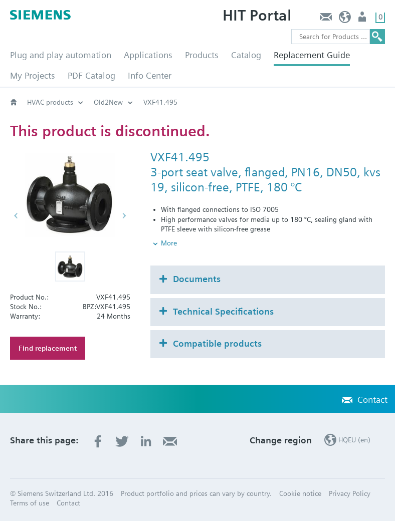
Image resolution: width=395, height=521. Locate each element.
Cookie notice (300, 493)
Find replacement (48, 348)
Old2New (108, 102)
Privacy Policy (349, 493)
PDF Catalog (91, 75)
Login (363, 19)
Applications (148, 55)
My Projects (32, 75)
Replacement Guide (312, 55)
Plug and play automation (60, 55)
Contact (325, 19)
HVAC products (50, 102)
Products (202, 55)
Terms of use (29, 503)
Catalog (246, 55)
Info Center (149, 75)
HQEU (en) (345, 19)
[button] (70, 266)
